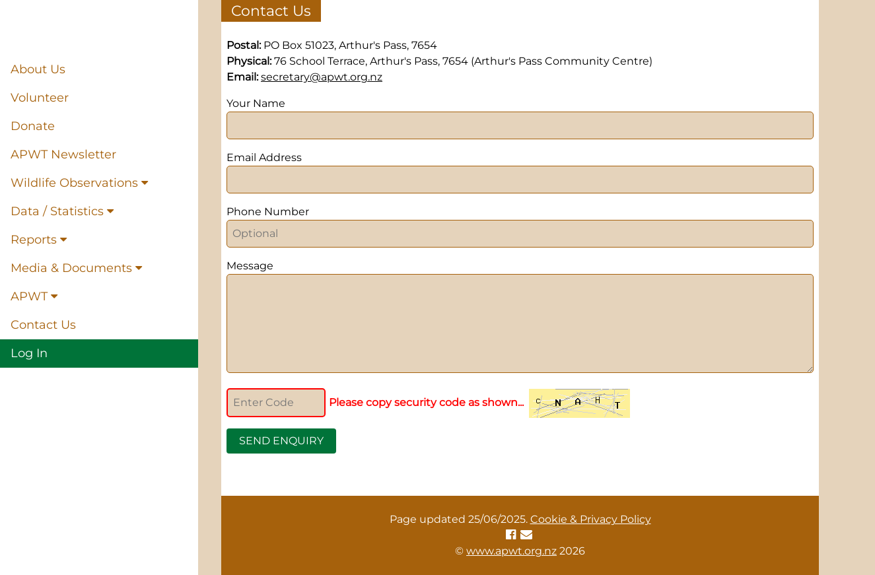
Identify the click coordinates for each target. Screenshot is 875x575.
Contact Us (43, 325)
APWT (34, 296)
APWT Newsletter (63, 154)
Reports (39, 239)
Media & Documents (76, 268)
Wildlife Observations (79, 183)
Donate (33, 126)
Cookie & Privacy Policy (590, 519)
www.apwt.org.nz (511, 551)
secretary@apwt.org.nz (321, 77)
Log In (29, 353)
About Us (38, 69)
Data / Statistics (62, 211)
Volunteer (40, 97)
